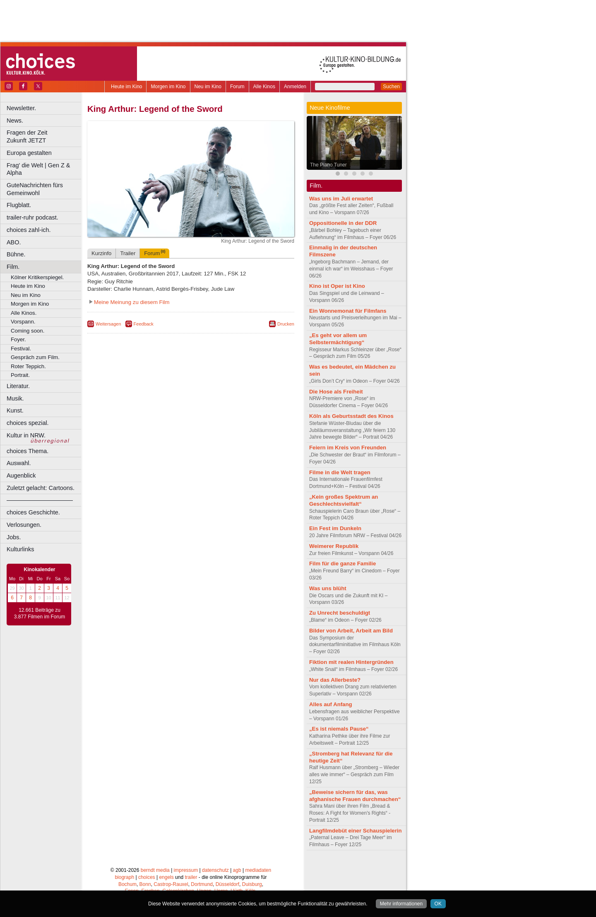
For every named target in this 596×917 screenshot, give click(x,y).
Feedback (144, 356)
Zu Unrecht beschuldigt (339, 613)
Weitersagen (108, 356)
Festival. (21, 348)
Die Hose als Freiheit (336, 392)
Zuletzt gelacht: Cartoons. (40, 488)
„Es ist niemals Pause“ (339, 729)
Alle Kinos (264, 86)
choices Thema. (27, 451)
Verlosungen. (24, 524)
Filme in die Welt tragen (339, 472)
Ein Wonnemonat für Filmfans (348, 311)
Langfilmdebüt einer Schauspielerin (355, 831)
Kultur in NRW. (26, 435)
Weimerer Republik (333, 546)
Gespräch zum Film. (35, 357)
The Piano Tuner (328, 165)
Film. (13, 266)
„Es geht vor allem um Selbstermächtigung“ (338, 338)
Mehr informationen (401, 904)
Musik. (15, 398)
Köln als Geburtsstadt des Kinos (351, 416)
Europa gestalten (29, 153)
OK (438, 904)
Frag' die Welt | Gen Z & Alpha (38, 169)
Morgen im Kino (168, 86)
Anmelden (295, 86)
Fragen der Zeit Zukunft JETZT (45, 136)
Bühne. (16, 254)
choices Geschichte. (33, 512)
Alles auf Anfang (330, 704)
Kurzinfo (101, 285)
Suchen (391, 86)
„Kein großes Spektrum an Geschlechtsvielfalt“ (343, 500)
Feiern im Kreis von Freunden (347, 447)
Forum (237, 86)
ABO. (14, 242)
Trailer (127, 285)
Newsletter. (21, 108)
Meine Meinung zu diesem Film (132, 334)
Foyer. (18, 339)
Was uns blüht (327, 588)
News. (15, 120)
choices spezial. (28, 423)
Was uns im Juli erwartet (341, 198)
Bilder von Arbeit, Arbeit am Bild (351, 630)
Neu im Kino (208, 86)
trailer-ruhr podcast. (32, 217)
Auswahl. (19, 463)
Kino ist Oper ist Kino (337, 286)
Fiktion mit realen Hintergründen (351, 662)
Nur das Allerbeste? (334, 680)
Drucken (285, 356)
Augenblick (21, 475)
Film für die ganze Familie (342, 563)
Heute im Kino (126, 86)
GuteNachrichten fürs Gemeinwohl (35, 189)
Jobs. (14, 537)
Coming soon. (27, 331)
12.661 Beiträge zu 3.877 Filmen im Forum (39, 613)
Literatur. (18, 386)
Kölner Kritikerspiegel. (37, 277)
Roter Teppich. (28, 366)
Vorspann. (23, 322)
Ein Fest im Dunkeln (335, 528)
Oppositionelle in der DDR (343, 223)
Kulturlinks (20, 549)
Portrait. (20, 375)
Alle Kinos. (23, 313)
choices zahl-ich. (28, 230)
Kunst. (15, 410)
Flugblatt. (19, 205)
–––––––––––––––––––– (40, 500)
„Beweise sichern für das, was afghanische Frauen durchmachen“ (355, 795)
